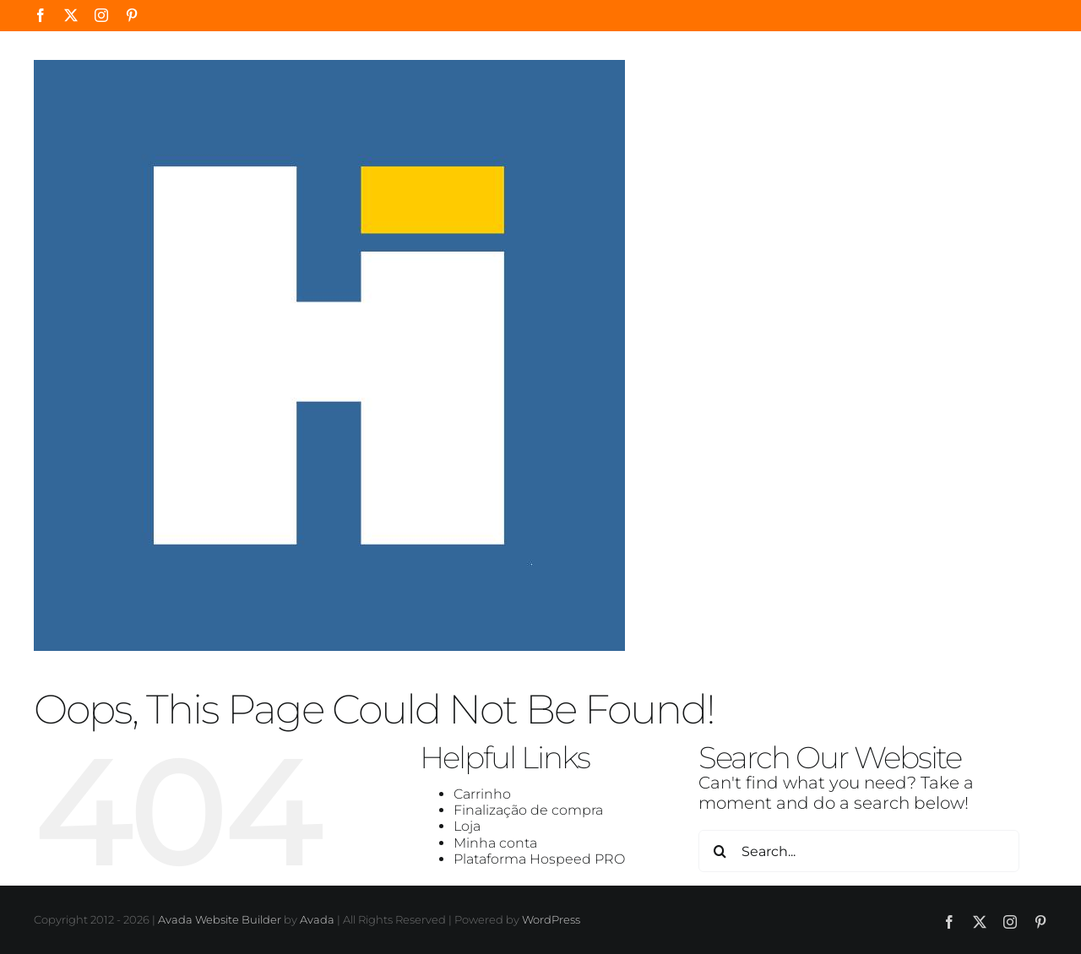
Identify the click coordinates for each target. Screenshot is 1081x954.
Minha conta (495, 843)
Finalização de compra (528, 810)
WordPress (551, 919)
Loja (467, 826)
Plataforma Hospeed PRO (539, 859)
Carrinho (482, 794)
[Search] (719, 851)
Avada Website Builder (219, 919)
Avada (317, 919)
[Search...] (858, 851)
